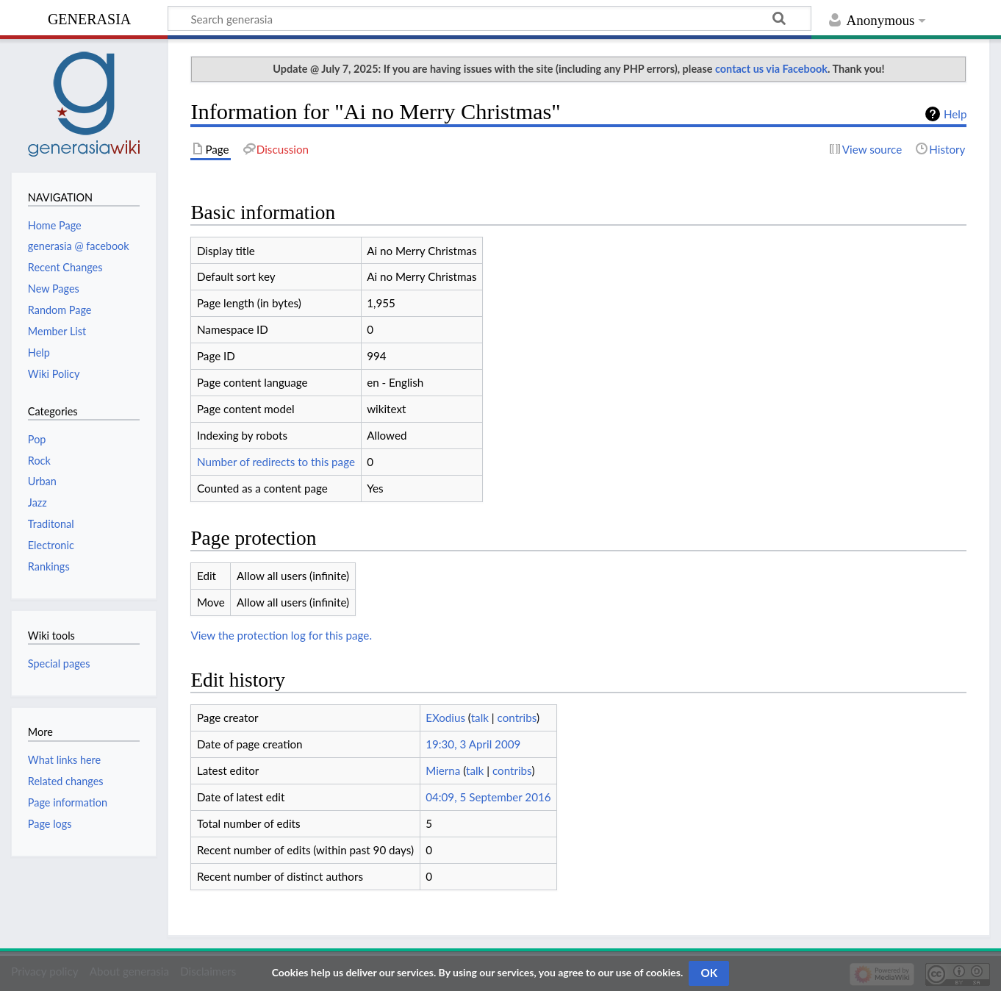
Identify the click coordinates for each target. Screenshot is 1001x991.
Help (955, 114)
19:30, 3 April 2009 (473, 744)
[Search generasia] (489, 18)
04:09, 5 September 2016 (488, 797)
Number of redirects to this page (276, 461)
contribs (517, 717)
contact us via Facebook (771, 68)
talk (480, 717)
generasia (89, 17)
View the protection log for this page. (281, 635)
